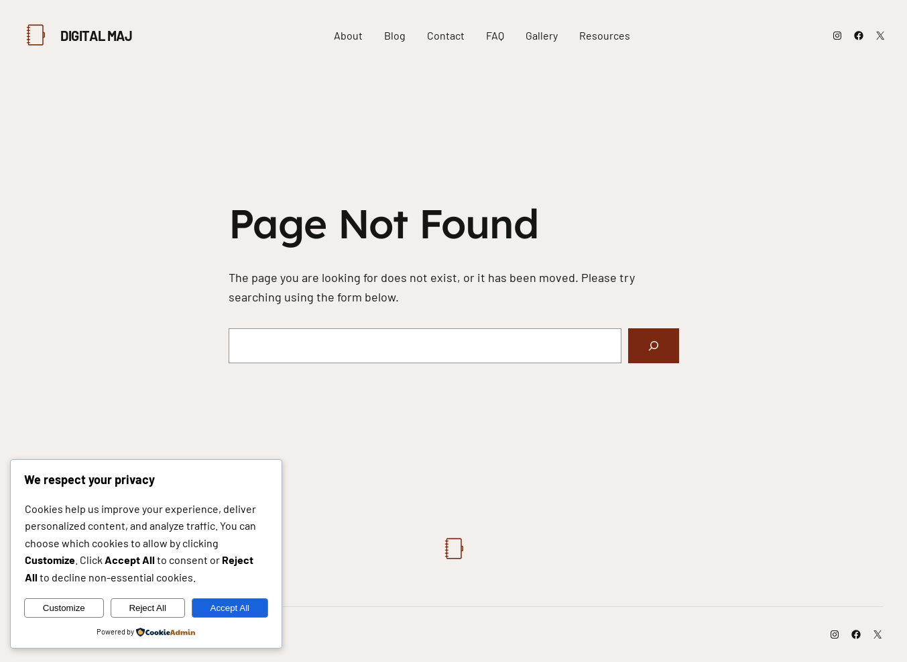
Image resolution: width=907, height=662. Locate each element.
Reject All (147, 608)
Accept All (230, 608)
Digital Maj (96, 36)
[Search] (653, 345)
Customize (64, 608)
